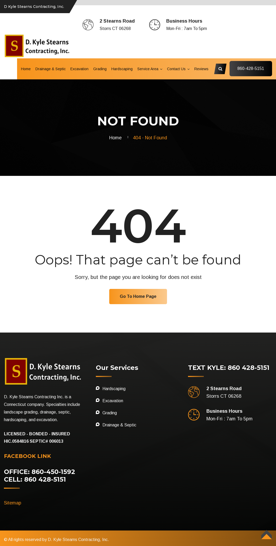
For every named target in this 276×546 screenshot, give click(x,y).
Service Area (147, 69)
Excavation (79, 69)
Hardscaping (122, 69)
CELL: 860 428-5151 (35, 479)
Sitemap (12, 503)
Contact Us (176, 69)
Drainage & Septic (50, 69)
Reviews (201, 69)
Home (26, 69)
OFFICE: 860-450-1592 (39, 472)
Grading (100, 69)
